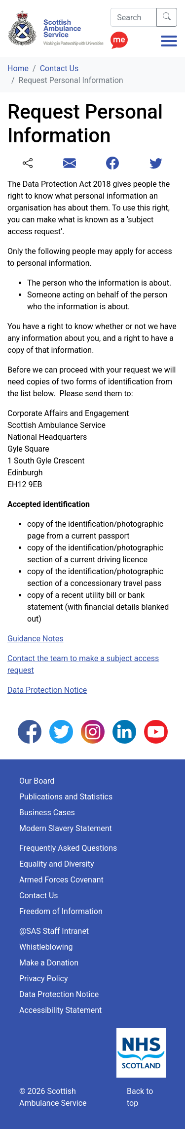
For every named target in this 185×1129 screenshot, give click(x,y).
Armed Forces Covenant (61, 879)
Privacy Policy (43, 978)
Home (18, 68)
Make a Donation (48, 962)
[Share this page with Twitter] (155, 164)
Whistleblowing (46, 947)
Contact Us (59, 68)
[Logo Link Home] (57, 28)
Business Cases (47, 812)
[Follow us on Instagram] (93, 731)
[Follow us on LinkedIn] (124, 731)
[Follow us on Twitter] (61, 731)
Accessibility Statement (60, 1010)
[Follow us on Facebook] (29, 731)
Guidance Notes (35, 638)
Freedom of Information (61, 911)
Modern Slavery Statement (65, 828)
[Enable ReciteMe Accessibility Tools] (119, 37)
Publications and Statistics (65, 796)
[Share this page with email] (69, 164)
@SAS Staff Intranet (54, 931)
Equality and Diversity (56, 864)
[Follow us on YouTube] (156, 731)
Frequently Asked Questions (68, 848)
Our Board (36, 781)
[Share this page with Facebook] (112, 164)
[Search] (134, 17)
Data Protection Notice (47, 690)
